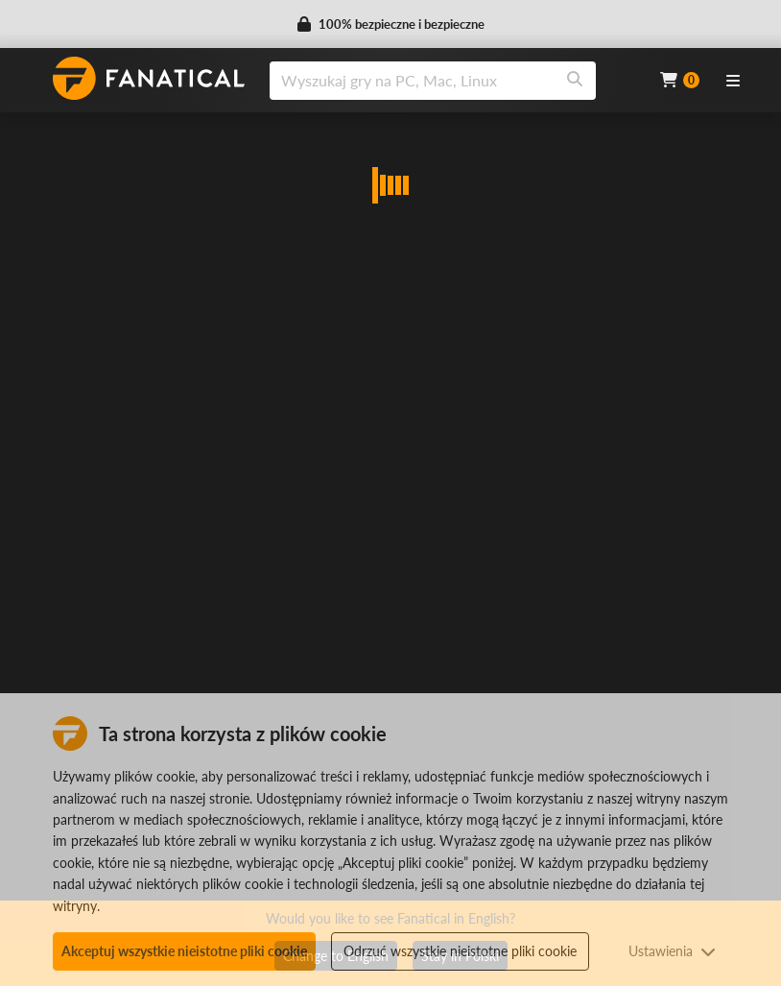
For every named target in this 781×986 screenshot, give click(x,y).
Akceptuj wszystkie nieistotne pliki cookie (184, 951)
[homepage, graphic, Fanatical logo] (149, 78)
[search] (412, 80)
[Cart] (680, 80)
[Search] (575, 80)
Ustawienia (672, 951)
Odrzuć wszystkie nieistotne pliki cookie (460, 951)
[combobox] (453, 80)
